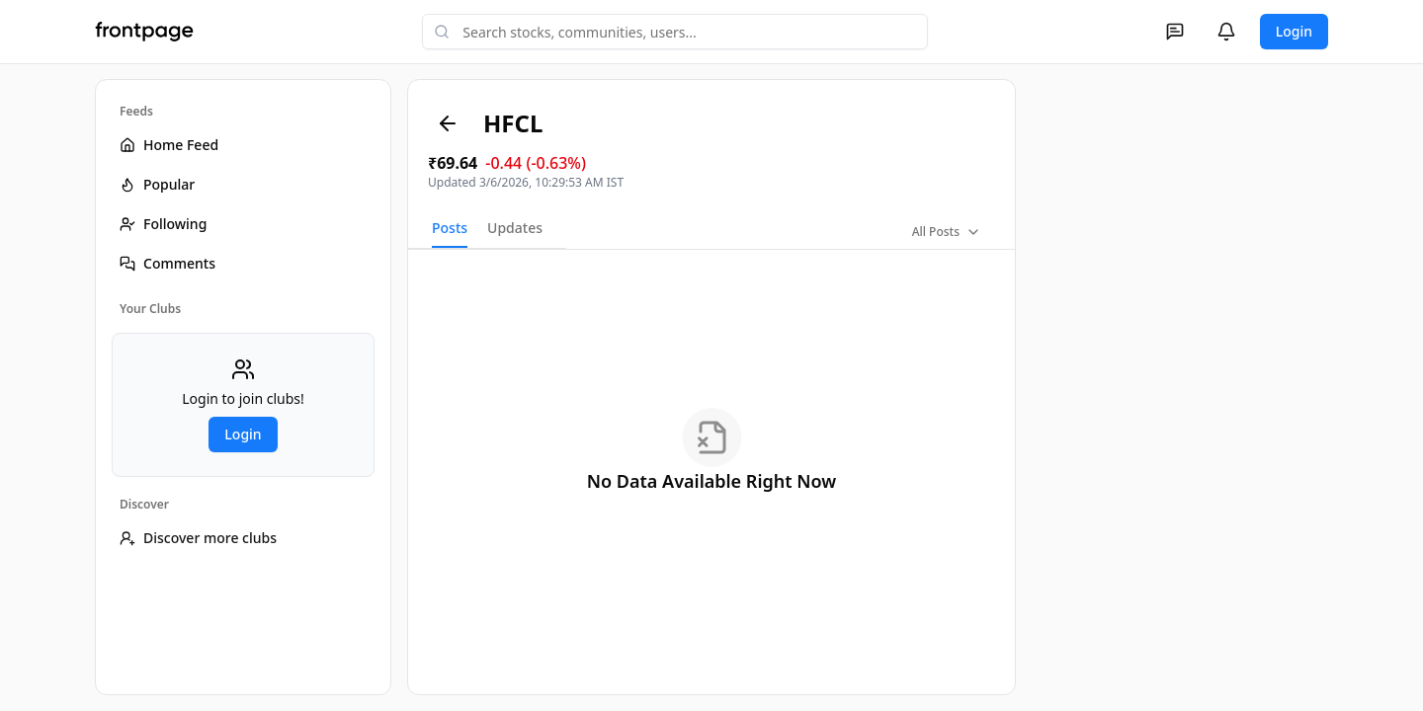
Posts (449, 227)
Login (1294, 31)
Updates (515, 227)
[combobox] (675, 31)
